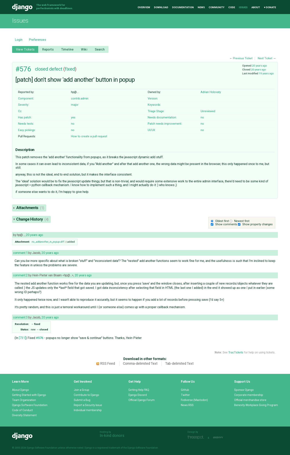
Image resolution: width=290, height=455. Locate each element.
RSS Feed (107, 363)
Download (161, 7)
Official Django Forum (141, 400)
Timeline (67, 49)
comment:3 (20, 317)
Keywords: (154, 104)
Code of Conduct (22, 410)
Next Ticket (265, 58)
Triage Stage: (156, 111)
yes (73, 117)
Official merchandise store (250, 400)
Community (216, 7)
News (201, 7)
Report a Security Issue (88, 405)
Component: (26, 98)
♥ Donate (270, 7)
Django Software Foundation (29, 405)
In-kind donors (112, 435)
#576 (23, 69)
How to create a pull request (89, 136)
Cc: (20, 111)
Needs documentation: (162, 117)
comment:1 (20, 253)
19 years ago (266, 73)
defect (55, 69)
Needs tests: (26, 123)
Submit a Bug (82, 400)
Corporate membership (248, 394)
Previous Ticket (243, 58)
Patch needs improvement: (165, 123)
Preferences (37, 40)
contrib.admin (79, 98)
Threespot (197, 437)
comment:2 (20, 275)
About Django (20, 389)
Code (231, 7)
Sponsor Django (244, 389)
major (74, 104)
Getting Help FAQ (138, 389)
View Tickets (25, 49)
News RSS (187, 405)
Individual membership (88, 410)
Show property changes (257, 224)
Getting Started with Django (29, 394)
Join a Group (81, 389)
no (202, 117)
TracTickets (235, 352)
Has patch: (25, 117)
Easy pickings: (27, 130)
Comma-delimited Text (140, 363)
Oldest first (222, 221)
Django (22, 7)
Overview (144, 7)
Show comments (226, 224)
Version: (153, 98)
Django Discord (137, 394)
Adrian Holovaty (211, 92)
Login (18, 40)
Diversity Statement (24, 415)
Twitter (185, 394)
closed (41, 69)
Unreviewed (208, 111)
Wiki (84, 49)
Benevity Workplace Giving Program (256, 405)
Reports (48, 49)
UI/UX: (152, 130)
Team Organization (24, 400)
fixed (70, 69)
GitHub (185, 389)
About (255, 7)
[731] (22, 338)
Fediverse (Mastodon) (194, 400)
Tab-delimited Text (179, 363)
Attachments (30, 207)
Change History (32, 219)
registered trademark (108, 447)
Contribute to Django (86, 394)
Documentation (183, 7)
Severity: (23, 104)
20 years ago (259, 65)
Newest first (241, 221)
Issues (243, 7)
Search (100, 49)
